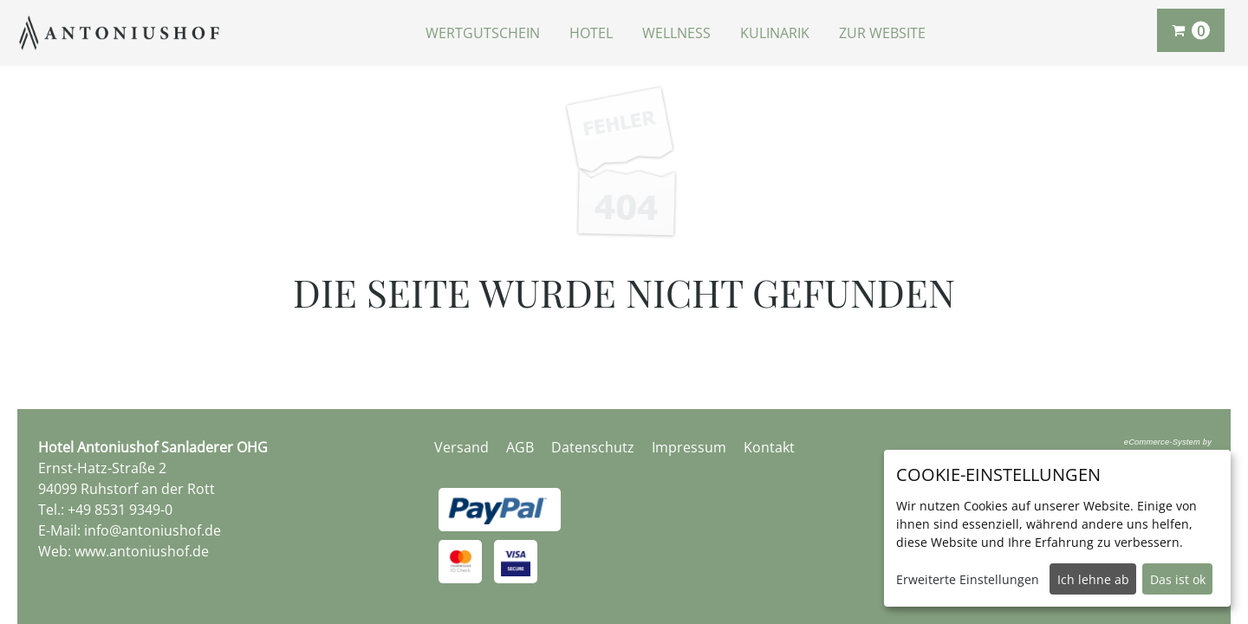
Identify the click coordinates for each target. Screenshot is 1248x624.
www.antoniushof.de (142, 551)
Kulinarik (774, 32)
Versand (461, 447)
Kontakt (769, 447)
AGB (520, 447)
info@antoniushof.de (152, 530)
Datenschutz (592, 447)
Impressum (689, 447)
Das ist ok (1178, 579)
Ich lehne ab (1093, 579)
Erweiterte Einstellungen (967, 579)
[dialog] (1057, 528)
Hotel (591, 32)
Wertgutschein (483, 32)
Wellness (676, 32)
